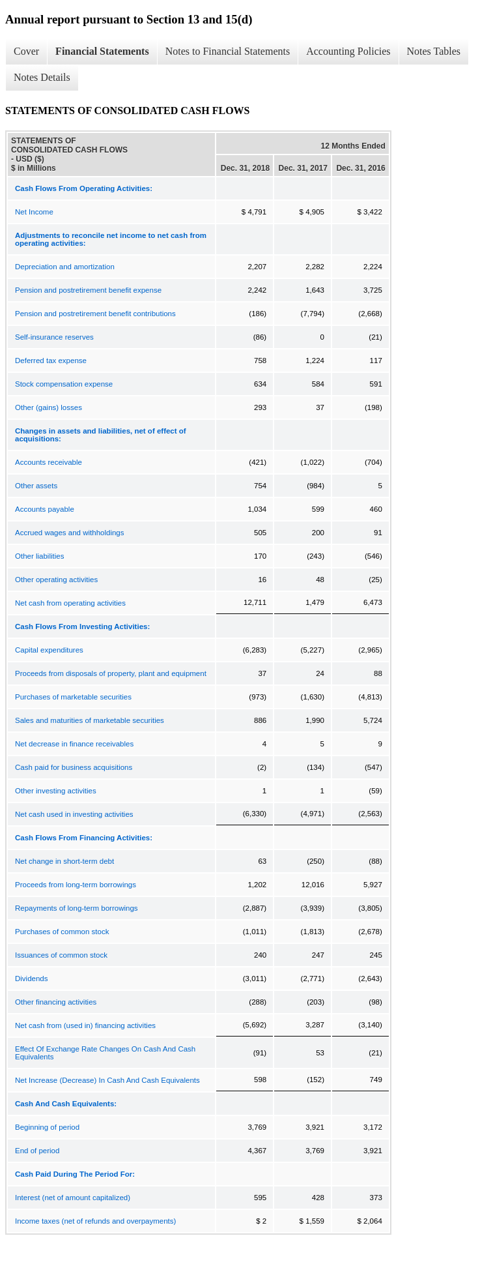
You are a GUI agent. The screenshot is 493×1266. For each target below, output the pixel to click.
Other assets (36, 486)
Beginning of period (47, 1127)
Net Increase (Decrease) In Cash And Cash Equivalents (107, 1080)
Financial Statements (102, 51)
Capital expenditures (49, 650)
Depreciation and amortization (65, 267)
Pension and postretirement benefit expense (88, 290)
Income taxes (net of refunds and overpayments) (95, 1221)
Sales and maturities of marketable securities (89, 720)
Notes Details (42, 77)
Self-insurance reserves (54, 337)
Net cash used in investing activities (74, 814)
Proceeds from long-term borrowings (75, 885)
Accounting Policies (348, 51)
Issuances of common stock (61, 955)
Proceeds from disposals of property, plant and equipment (110, 673)
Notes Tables (434, 51)
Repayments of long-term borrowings (76, 908)
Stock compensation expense (64, 384)
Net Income (34, 212)
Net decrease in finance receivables (74, 744)
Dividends (31, 978)
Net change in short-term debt (64, 861)
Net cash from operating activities (70, 603)
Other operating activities (56, 579)
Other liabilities (39, 556)
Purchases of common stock (62, 931)
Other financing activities (55, 1002)
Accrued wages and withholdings (69, 533)
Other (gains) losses (48, 407)
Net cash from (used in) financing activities (85, 1025)
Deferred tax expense (51, 360)
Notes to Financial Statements (227, 51)
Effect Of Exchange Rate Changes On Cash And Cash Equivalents (105, 1053)
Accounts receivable (48, 462)
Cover (26, 51)
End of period (37, 1151)
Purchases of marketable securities (73, 697)
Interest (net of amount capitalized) (72, 1197)
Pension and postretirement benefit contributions (95, 313)
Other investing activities (55, 791)
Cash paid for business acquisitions (73, 767)
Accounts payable (44, 509)
